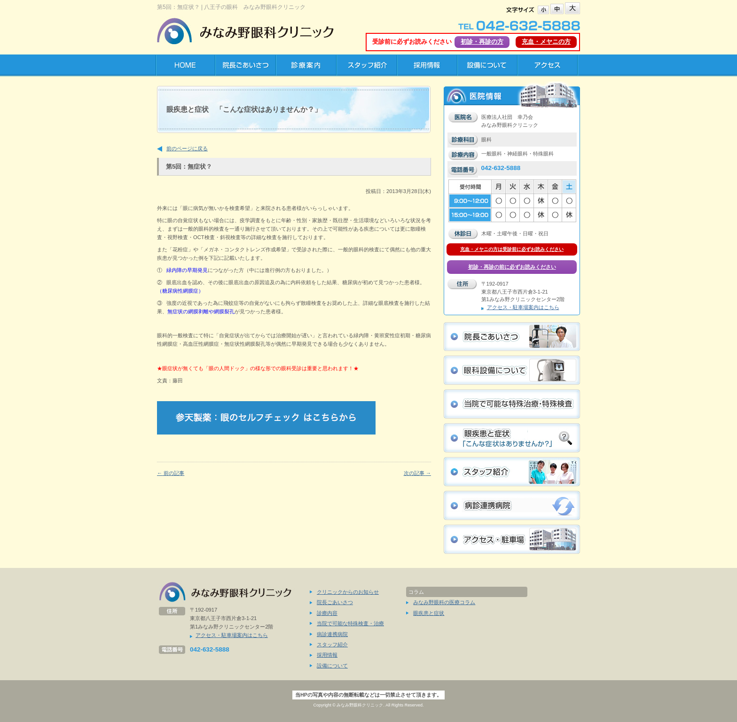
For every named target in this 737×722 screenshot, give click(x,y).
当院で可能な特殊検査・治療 (350, 623)
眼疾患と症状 (428, 613)
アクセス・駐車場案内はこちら (523, 307)
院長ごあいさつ (335, 602)
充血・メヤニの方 (546, 41)
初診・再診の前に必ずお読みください (512, 267)
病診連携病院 (332, 634)
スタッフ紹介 (332, 644)
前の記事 (170, 473)
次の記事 (417, 473)
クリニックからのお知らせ (348, 592)
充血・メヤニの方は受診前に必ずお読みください (512, 249)
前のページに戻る (187, 148)
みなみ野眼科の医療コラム (444, 602)
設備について (332, 665)
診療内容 (327, 613)
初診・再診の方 (482, 41)
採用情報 (327, 655)
